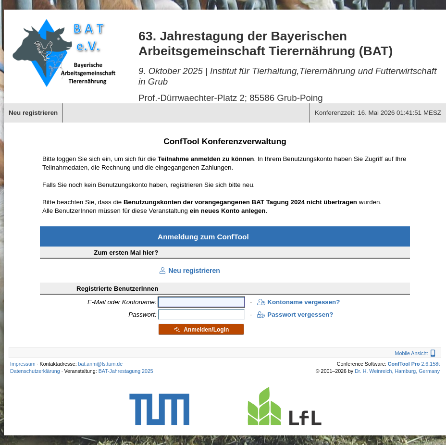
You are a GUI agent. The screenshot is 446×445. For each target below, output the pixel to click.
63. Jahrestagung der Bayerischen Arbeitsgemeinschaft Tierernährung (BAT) (265, 43)
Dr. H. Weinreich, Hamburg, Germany (397, 371)
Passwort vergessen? (295, 314)
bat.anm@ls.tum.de (100, 364)
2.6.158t (414, 364)
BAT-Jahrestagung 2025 (126, 371)
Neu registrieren (189, 270)
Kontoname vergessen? (298, 302)
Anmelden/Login (201, 329)
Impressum (23, 364)
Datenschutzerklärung (35, 371)
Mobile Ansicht (416, 353)
